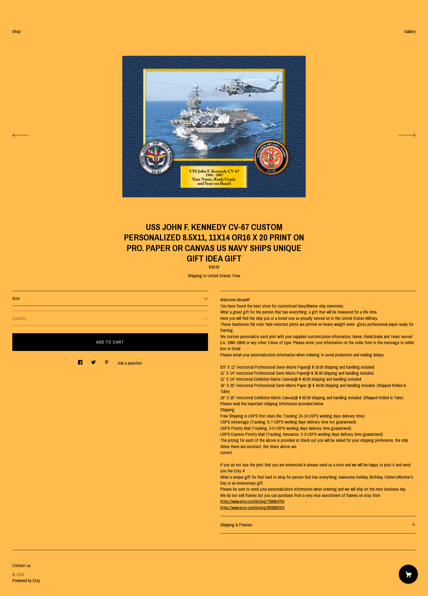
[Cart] (408, 574)
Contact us (21, 565)
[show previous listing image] (26, 133)
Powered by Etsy (26, 580)
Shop (16, 31)
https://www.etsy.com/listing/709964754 (252, 501)
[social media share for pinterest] (107, 361)
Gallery (410, 31)
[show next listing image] (402, 133)
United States (219, 276)
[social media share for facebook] (80, 361)
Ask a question (130, 363)
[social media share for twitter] (93, 361)
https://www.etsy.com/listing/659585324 (252, 508)
